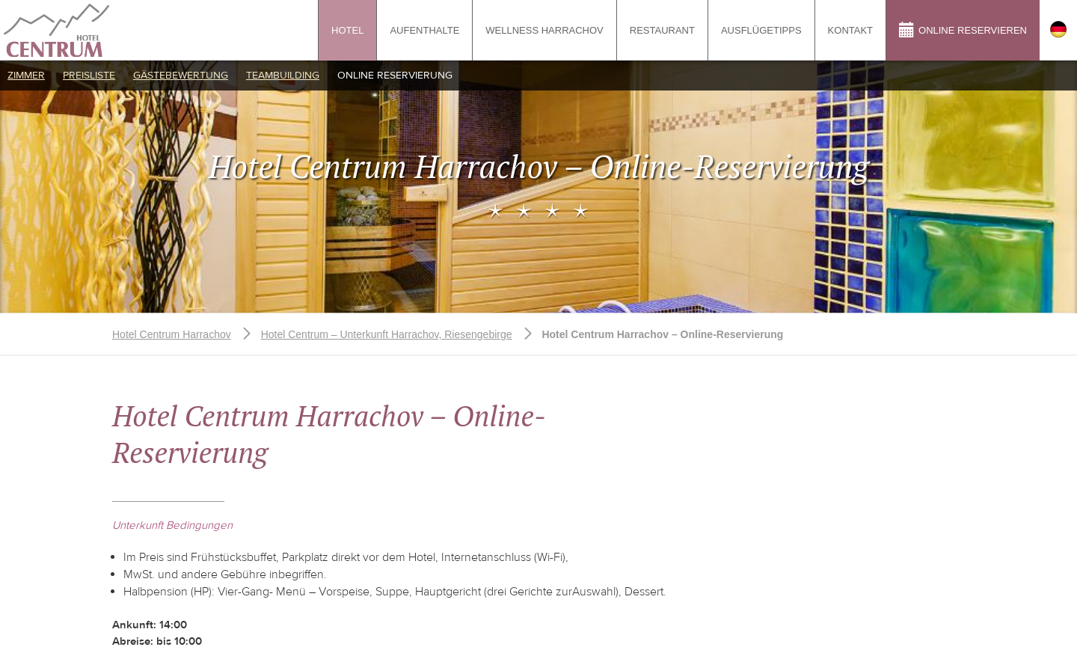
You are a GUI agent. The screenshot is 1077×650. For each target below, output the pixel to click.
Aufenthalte (424, 30)
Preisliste (89, 75)
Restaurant (662, 30)
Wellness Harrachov (544, 30)
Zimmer (26, 75)
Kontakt (850, 30)
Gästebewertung (180, 75)
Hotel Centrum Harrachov (171, 334)
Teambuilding (282, 75)
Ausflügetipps (761, 30)
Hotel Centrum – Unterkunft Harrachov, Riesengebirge (386, 334)
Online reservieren (963, 29)
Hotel (347, 30)
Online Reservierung (394, 75)
